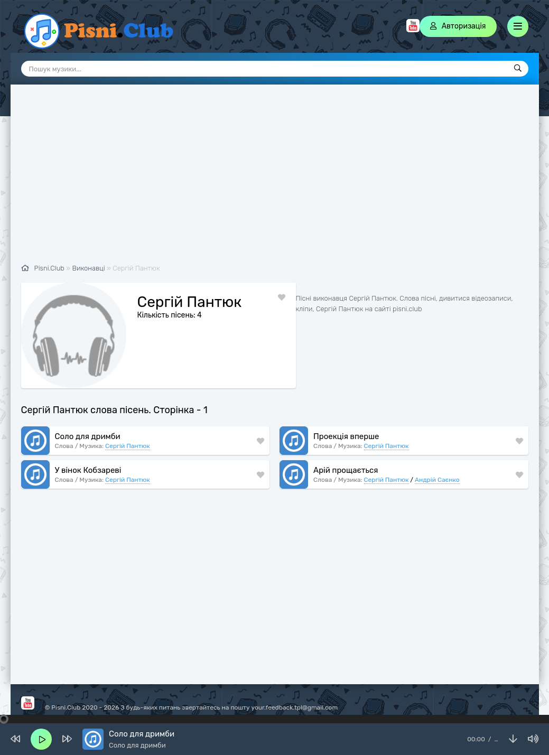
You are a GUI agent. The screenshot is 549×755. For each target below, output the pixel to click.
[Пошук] (517, 68)
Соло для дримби (87, 436)
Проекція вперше (346, 436)
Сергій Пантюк (127, 446)
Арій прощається (345, 470)
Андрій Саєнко (437, 479)
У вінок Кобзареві (88, 470)
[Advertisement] (274, 180)
